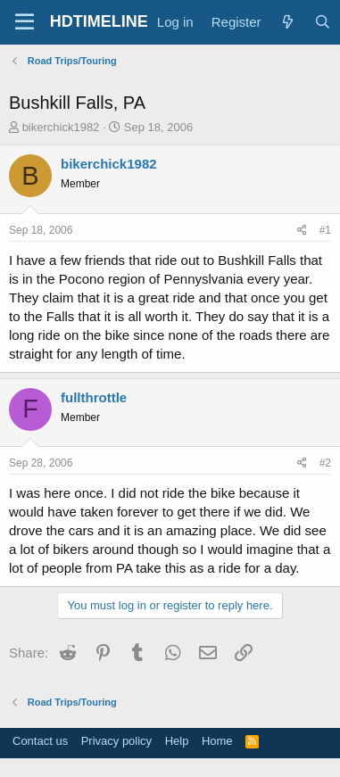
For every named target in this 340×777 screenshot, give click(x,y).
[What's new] (287, 21)
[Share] (302, 230)
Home (217, 741)
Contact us (40, 741)
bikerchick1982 (61, 127)
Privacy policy (116, 741)
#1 (325, 230)
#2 (325, 463)
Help (177, 741)
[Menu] (25, 22)
